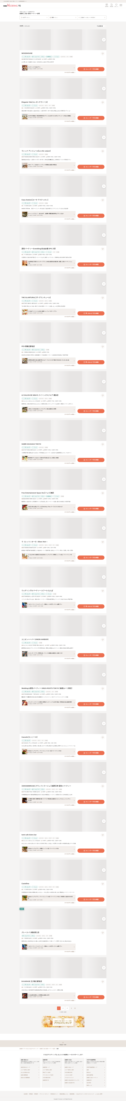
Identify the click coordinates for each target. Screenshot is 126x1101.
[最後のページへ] (75, 1008)
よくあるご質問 (98, 1094)
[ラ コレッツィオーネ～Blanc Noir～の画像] (63, 528)
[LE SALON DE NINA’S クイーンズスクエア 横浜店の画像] (63, 381)
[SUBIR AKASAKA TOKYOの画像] (63, 430)
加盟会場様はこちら (64, 1094)
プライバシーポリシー (44, 1094)
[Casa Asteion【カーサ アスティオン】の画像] (63, 186)
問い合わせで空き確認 (91, 313)
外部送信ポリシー (54, 1094)
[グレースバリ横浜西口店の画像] (63, 918)
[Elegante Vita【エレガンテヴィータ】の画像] (63, 88)
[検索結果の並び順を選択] (101, 26)
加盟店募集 (72, 1094)
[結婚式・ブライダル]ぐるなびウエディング (29, 1048)
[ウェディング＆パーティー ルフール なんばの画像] (63, 577)
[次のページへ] (71, 1008)
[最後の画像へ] (104, 40)
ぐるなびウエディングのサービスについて (85, 1094)
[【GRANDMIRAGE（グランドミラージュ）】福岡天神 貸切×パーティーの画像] (63, 772)
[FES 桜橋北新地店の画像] (63, 332)
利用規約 (31, 1094)
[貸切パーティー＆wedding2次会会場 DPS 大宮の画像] (63, 235)
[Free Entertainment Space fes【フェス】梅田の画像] (63, 479)
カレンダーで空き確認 (91, 69)
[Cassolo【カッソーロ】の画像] (63, 723)
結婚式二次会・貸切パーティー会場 (47, 1048)
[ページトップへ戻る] (63, 1043)
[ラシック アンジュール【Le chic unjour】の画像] (63, 137)
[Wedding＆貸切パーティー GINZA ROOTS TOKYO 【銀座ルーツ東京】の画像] (63, 674)
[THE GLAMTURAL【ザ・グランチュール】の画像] (63, 284)
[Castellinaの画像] (63, 870)
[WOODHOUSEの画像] (63, 39)
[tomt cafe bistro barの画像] (63, 821)
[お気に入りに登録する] (102, 53)
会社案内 (26, 1094)
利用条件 (36, 1094)
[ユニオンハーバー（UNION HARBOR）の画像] (63, 625)
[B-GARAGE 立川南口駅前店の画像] (63, 967)
